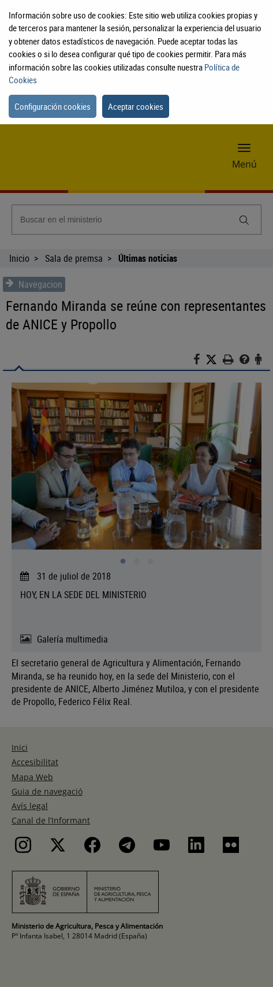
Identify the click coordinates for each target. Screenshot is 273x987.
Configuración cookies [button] (52, 106)
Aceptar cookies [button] (135, 106)
